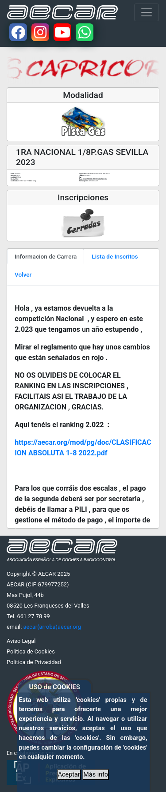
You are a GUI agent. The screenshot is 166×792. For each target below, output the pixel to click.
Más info (95, 774)
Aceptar (69, 774)
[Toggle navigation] (146, 12)
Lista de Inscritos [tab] (115, 256)
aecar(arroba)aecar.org (52, 626)
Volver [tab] (23, 274)
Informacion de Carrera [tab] (46, 256)
